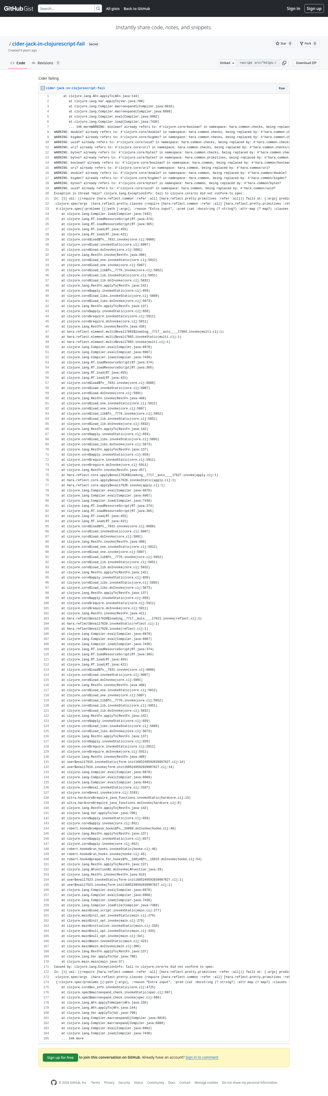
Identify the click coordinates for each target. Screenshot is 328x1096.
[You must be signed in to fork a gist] (308, 43)
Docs (171, 1082)
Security (124, 1082)
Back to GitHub (137, 8)
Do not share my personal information (250, 1082)
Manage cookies (206, 1082)
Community (155, 1082)
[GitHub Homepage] (54, 1082)
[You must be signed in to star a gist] (284, 43)
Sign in (293, 8)
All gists (113, 8)
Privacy (109, 1082)
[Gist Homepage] (19, 8)
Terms (95, 1082)
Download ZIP (306, 63)
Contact (184, 1082)
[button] (284, 63)
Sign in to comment (202, 1057)
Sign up (314, 8)
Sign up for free (60, 1057)
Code (17, 62)
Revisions (46, 63)
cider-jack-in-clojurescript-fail (48, 43)
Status (138, 1082)
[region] (164, 567)
